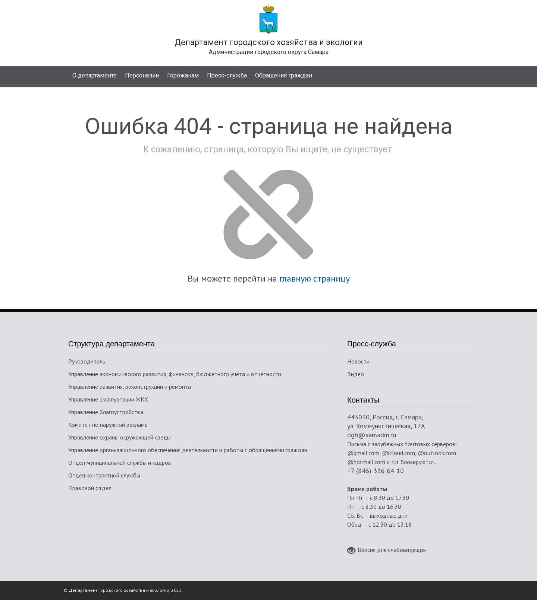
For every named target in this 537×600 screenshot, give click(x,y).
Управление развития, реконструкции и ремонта (129, 386)
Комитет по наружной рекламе (108, 424)
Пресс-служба (227, 75)
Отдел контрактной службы (104, 475)
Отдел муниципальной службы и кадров (119, 462)
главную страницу (314, 278)
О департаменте (94, 75)
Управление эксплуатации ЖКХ (108, 399)
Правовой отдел (90, 488)
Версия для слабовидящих (386, 550)
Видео (355, 374)
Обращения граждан (283, 75)
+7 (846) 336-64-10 (375, 470)
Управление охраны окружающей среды (119, 437)
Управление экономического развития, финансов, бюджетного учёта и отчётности (174, 374)
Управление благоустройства (105, 412)
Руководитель (86, 361)
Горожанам (183, 75)
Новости (358, 361)
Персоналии (142, 75)
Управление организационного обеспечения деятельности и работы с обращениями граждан (187, 450)
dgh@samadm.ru (371, 435)
